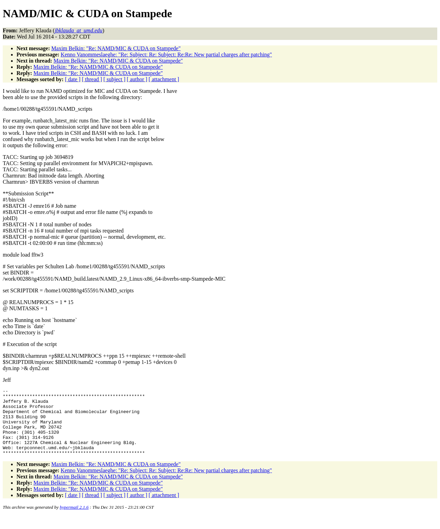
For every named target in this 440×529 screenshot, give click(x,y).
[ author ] (137, 79)
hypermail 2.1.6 (74, 520)
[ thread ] (92, 79)
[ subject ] (114, 79)
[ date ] (72, 79)
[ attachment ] (163, 79)
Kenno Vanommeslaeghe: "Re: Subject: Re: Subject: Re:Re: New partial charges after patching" (166, 54)
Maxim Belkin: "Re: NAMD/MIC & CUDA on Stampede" (115, 48)
